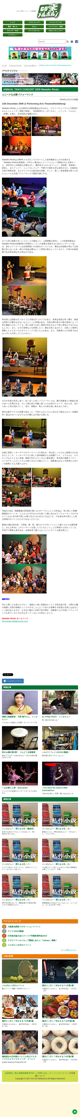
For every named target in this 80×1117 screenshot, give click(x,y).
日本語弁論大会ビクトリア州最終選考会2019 (27, 936)
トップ (4, 65)
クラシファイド (34, 22)
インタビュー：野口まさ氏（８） (56, 829)
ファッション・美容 (55, 26)
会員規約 (9, 1073)
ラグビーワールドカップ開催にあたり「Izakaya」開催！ (32, 940)
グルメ (34, 26)
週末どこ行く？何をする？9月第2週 (58, 1056)
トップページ (12, 22)
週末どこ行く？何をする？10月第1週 (58, 1021)
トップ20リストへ (69, 950)
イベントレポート (30, 65)
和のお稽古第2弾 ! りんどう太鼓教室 (18, 752)
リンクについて (60, 1073)
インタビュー (12, 34)
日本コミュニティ (55, 30)
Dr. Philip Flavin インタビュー (56, 717)
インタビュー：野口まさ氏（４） (56, 900)
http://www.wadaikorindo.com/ (15, 621)
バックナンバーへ (13, 681)
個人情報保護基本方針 (24, 1073)
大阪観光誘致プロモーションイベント (24, 927)
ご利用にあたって (44, 1073)
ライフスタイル (34, 30)
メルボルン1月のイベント (13, 985)
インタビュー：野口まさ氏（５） (16, 900)
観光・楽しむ (12, 26)
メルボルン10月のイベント (19, 945)
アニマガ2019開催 (16, 931)
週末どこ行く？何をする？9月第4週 (17, 1021)
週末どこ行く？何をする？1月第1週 (58, 985)
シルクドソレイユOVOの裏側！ (56, 752)
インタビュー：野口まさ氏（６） (56, 864)
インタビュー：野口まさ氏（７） (16, 864)
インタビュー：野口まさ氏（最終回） (18, 829)
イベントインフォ (55, 22)
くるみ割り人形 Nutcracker (15, 788)
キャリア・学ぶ (12, 30)
